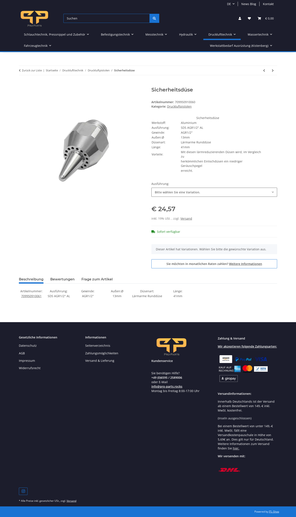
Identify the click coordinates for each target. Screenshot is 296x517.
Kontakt (268, 4)
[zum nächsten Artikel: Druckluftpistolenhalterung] (272, 70)
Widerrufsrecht (29, 368)
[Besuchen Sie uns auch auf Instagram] (23, 491)
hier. (236, 448)
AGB (22, 353)
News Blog (248, 4)
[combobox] (214, 192)
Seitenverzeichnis (97, 346)
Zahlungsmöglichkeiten (101, 353)
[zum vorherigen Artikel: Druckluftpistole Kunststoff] (264, 70)
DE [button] (229, 4)
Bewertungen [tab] (62, 279)
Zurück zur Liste (32, 70)
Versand (186, 218)
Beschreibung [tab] (31, 279)
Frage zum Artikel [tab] (97, 279)
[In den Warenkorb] (22, 84)
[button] (239, 18)
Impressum (27, 361)
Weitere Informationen (245, 264)
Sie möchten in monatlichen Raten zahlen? (214, 264)
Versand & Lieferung (99, 361)
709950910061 (31, 296)
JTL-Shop (274, 511)
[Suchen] (106, 18)
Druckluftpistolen (179, 106)
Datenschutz (28, 346)
